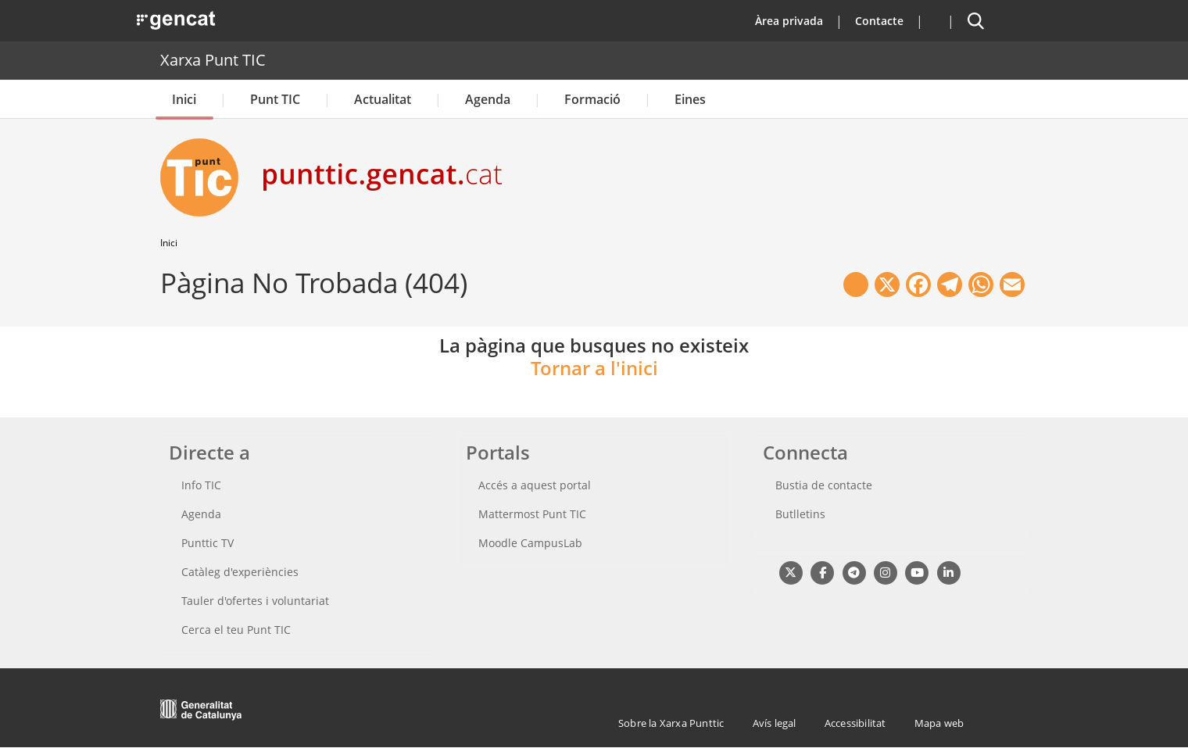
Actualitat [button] (382, 99)
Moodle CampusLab (530, 542)
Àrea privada (789, 20)
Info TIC (201, 485)
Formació (592, 99)
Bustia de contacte (823, 485)
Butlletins (800, 513)
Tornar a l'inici (594, 368)
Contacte (879, 20)
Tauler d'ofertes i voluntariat (255, 600)
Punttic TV (207, 542)
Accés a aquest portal (534, 485)
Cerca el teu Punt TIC (236, 629)
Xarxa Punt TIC (213, 59)
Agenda (487, 99)
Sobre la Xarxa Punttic (671, 723)
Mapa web (939, 723)
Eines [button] (690, 99)
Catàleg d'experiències (240, 571)
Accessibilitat (855, 723)
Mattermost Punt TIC (532, 513)
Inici (184, 99)
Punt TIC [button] (275, 99)
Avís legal (774, 723)
